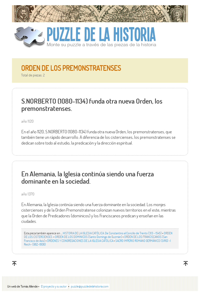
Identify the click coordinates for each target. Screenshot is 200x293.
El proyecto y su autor (54, 286)
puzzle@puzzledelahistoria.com (89, 286)
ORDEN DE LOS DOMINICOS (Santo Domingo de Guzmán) (88, 237)
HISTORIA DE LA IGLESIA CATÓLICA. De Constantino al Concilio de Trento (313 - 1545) (112, 233)
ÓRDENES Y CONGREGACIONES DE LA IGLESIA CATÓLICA (80, 240)
